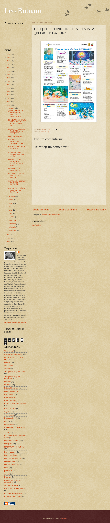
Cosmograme (9, 415)
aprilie (11, 203)
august (11, 217)
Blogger (64, 518)
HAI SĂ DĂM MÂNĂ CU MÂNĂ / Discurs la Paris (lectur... (16, 131)
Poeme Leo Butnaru (11, 455)
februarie (12, 196)
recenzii (7, 474)
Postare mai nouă (40, 209)
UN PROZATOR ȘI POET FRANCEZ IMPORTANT (17, 183)
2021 (9, 98)
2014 (9, 74)
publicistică (8, 471)
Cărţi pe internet (10, 400)
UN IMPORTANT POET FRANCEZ (16, 148)
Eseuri (6, 421)
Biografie (7, 382)
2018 (9, 88)
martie (11, 200)
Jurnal (6, 432)
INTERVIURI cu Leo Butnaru (14, 427)
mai (10, 207)
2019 (9, 91)
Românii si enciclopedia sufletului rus (12, 481)
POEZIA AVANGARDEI (12, 458)
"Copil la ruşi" (9, 351)
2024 (9, 235)
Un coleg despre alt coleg (13, 493)
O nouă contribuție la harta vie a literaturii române (16, 154)
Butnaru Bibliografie (11, 388)
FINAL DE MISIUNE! (15, 136)
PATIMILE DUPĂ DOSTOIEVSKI (14, 169)
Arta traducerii (9, 365)
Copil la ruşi (45, 132)
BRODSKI (7, 385)
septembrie (13, 220)
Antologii (7, 362)
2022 (9, 102)
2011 (9, 64)
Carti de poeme (9, 397)
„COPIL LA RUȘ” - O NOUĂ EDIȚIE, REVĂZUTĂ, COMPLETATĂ (15, 113)
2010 (9, 61)
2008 (9, 54)
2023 (9, 105)
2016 (9, 81)
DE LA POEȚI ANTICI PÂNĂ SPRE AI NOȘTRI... (16, 176)
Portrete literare (9, 461)
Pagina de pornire (68, 209)
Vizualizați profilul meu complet (15, 323)
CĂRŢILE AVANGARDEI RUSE (15, 404)
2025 (9, 238)
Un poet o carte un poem (13, 496)
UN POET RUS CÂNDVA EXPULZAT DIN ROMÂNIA (17, 190)
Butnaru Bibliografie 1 (12, 391)
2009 (9, 57)
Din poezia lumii (10, 418)
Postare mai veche (96, 209)
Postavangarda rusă (11, 464)
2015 (9, 78)
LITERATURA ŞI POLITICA (14, 447)
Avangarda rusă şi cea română (15, 372)
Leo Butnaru (23, 11)
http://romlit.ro (36, 225)
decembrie (13, 230)
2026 (9, 242)
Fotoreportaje (9, 424)
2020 (9, 95)
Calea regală (8, 394)
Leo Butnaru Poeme (11, 441)
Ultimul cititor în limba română (14, 488)
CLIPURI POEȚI (10, 409)
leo (20, 252)
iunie (10, 210)
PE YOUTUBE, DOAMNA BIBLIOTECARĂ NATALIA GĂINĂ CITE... (17, 123)
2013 (9, 71)
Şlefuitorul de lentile (11, 485)
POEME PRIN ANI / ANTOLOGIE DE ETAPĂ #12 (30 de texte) (15, 162)
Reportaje (7, 477)
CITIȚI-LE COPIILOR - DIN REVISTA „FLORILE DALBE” (16, 141)
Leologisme (8, 444)
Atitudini (7, 368)
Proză (6, 468)
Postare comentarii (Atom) (51, 215)
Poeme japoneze (10, 452)
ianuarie (12, 108)
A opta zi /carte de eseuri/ (13, 354)
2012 (9, 68)
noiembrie (12, 227)
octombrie (12, 224)
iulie (10, 213)
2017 (9, 85)
